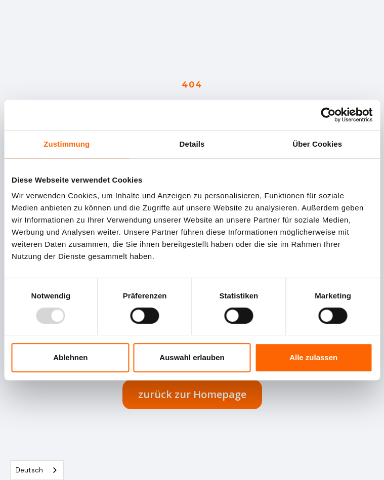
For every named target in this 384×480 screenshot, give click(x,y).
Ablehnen (70, 357)
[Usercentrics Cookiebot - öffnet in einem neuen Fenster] (328, 114)
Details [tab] (192, 144)
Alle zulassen (313, 357)
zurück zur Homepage (192, 394)
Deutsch (29, 470)
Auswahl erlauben (191, 357)
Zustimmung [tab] (67, 144)
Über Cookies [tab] (317, 144)
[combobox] (37, 470)
